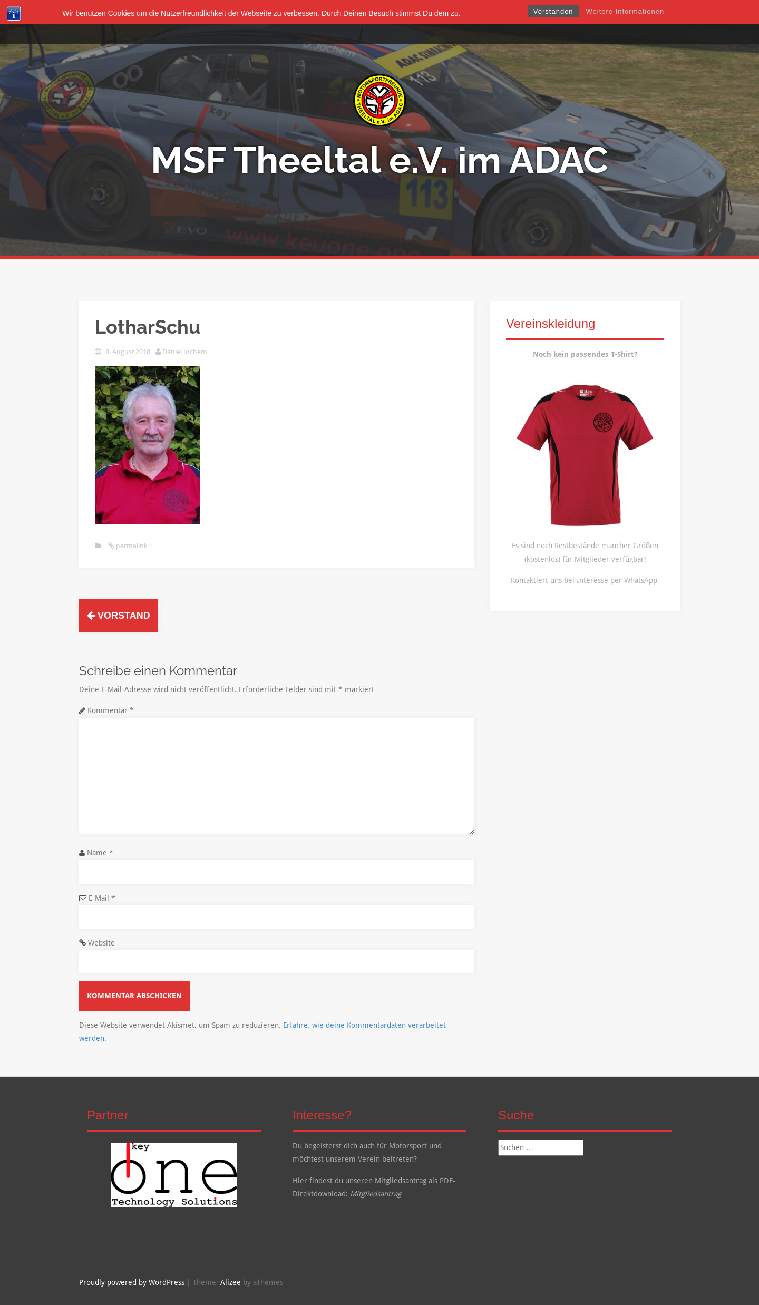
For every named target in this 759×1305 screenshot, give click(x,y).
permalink (130, 546)
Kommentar (110, 710)
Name (100, 853)
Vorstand (118, 615)
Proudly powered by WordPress (131, 1282)
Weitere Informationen (625, 11)
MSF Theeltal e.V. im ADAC (379, 159)
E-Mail (102, 898)
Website (101, 943)
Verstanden (553, 11)
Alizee (230, 1282)
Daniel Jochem (184, 352)
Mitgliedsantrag (375, 1194)
